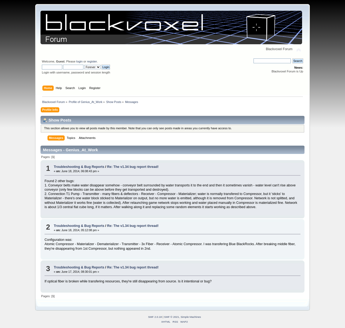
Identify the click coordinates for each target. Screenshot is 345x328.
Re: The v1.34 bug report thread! (133, 167)
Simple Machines (191, 316)
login (79, 61)
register (92, 61)
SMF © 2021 (171, 316)
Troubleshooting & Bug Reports (79, 167)
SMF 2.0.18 (155, 316)
